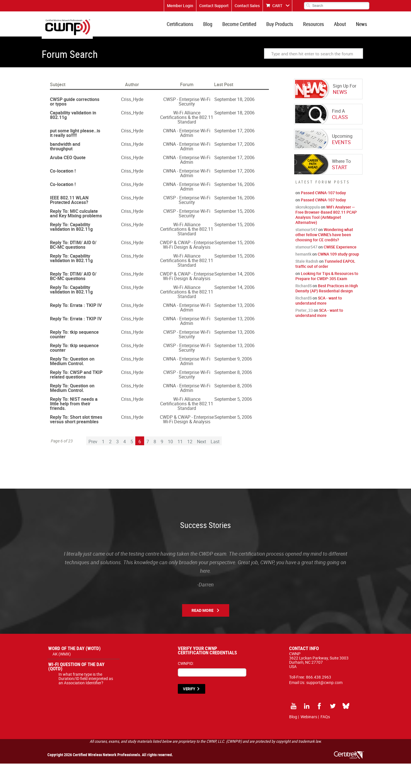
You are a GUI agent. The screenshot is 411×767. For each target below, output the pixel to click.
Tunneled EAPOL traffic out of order (325, 267)
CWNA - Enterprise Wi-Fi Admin (186, 136)
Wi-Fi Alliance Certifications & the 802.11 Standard (186, 120)
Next (201, 445)
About (342, 25)
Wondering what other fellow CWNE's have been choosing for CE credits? (324, 238)
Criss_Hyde (132, 103)
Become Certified (244, 25)
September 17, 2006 (234, 134)
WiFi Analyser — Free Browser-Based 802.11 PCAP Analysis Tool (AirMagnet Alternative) (326, 218)
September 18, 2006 (234, 103)
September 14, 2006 (234, 277)
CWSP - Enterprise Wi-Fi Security (186, 105)
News (362, 25)
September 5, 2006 (233, 402)
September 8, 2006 (233, 376)
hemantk (303, 257)
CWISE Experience (340, 250)
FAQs (325, 720)
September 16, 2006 (234, 188)
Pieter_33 (304, 313)
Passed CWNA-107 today (323, 196)
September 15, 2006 (234, 214)
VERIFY (189, 692)
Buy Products (283, 25)
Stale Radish (306, 264)
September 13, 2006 (234, 308)
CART (277, 5)
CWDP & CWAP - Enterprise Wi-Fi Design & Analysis (187, 248)
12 (189, 445)
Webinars (309, 720)
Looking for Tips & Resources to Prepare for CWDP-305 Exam (326, 279)
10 (170, 445)
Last (215, 445)
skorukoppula (307, 210)
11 (180, 445)
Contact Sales (247, 5)
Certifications (187, 25)
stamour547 (306, 233)
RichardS (303, 289)
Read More (202, 613)
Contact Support (214, 5)
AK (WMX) (62, 657)
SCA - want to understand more (318, 304)
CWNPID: (186, 666)
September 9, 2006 (233, 362)
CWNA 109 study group (338, 257)
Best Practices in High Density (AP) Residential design (326, 291)
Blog (214, 25)
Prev (92, 445)
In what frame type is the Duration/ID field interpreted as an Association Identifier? (86, 682)
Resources (316, 25)
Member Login (180, 5)
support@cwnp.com (324, 686)
